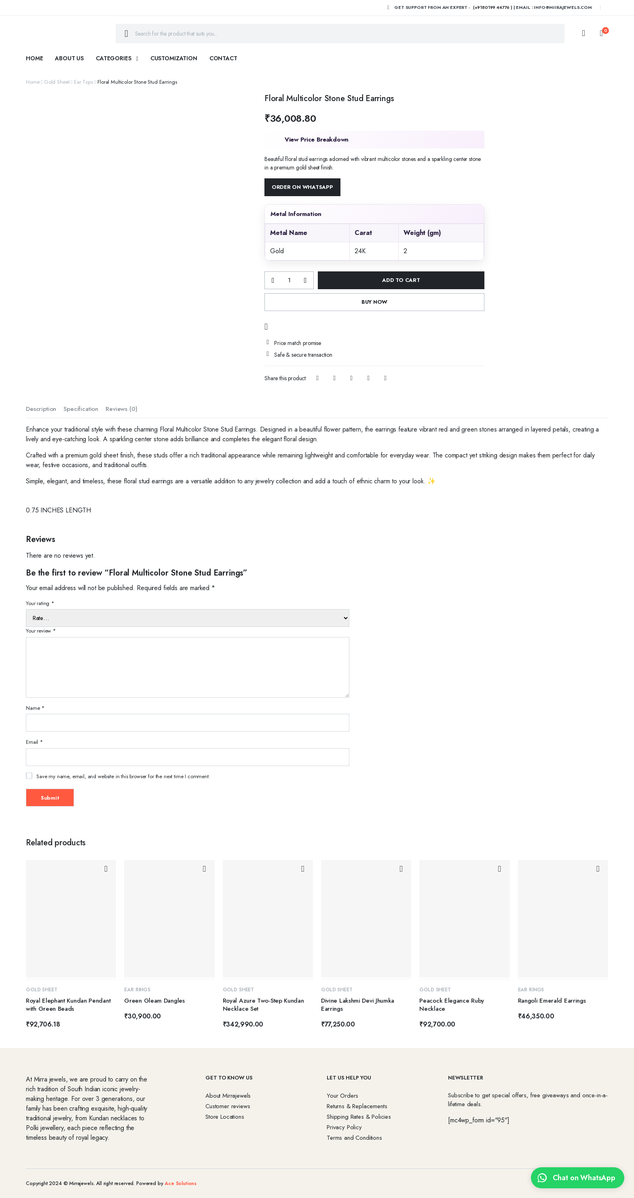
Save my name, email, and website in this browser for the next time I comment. (123, 776)
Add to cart (401, 280)
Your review (41, 631)
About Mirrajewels (228, 1095)
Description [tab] (41, 408)
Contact (223, 58)
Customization (173, 58)
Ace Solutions (181, 1183)
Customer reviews (227, 1106)
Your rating (40, 603)
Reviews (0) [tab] (121, 408)
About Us (69, 58)
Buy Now (374, 302)
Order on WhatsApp (302, 187)
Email (34, 742)
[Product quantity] (289, 280)
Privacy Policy (344, 1127)
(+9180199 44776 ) (492, 7)
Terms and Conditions (354, 1137)
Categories (113, 58)
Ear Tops (83, 82)
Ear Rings (137, 989)
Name (35, 708)
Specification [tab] (80, 408)
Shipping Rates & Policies (359, 1116)
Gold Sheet (56, 82)
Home (34, 58)
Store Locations (224, 1116)
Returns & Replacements (357, 1106)
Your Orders (342, 1095)
